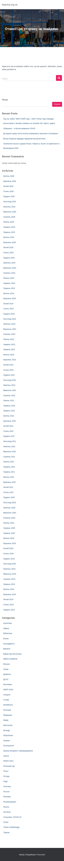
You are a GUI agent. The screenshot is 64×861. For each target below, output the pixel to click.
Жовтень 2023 (9, 324)
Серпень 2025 (9, 217)
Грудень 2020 (9, 497)
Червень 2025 (9, 227)
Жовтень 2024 (9, 263)
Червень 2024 (9, 283)
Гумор (5, 669)
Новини (6, 741)
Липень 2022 (8, 400)
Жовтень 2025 (9, 207)
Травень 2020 (9, 533)
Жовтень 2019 (9, 569)
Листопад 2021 (9, 441)
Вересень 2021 (9, 451)
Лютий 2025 (8, 247)
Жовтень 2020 (9, 508)
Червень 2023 (9, 344)
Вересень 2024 (9, 268)
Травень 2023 (9, 349)
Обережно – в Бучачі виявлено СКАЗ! (19, 128)
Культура (7, 710)
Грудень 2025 (9, 196)
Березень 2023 (9, 360)
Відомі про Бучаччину (12, 654)
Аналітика (7, 623)
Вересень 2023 (9, 329)
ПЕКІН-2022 (8, 761)
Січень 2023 (8, 370)
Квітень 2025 (8, 237)
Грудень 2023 (9, 314)
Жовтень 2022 (9, 385)
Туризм (6, 832)
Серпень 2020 (9, 518)
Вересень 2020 (9, 513)
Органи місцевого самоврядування (18, 751)
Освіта (6, 756)
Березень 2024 (9, 298)
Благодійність (9, 644)
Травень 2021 (9, 472)
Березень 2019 (9, 594)
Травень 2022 (9, 411)
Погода (6, 776)
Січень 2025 (8, 253)
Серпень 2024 (9, 273)
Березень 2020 (9, 543)
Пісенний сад (9, 766)
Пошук (5, 100)
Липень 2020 (8, 523)
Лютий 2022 (8, 426)
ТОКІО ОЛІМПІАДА (11, 827)
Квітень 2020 (8, 538)
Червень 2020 (9, 528)
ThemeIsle (40, 855)
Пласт (5, 771)
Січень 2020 (8, 553)
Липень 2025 (8, 222)
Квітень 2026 (8, 176)
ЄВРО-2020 (8, 690)
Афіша (6, 628)
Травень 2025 (9, 232)
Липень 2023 (8, 339)
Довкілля (7, 674)
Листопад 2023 (9, 319)
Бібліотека (7, 633)
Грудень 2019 (9, 559)
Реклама (7, 797)
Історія (6, 700)
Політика (7, 786)
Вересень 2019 (9, 574)
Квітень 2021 (8, 477)
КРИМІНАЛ (8, 705)
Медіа (5, 720)
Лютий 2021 (8, 487)
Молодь (6, 730)
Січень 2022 (8, 431)
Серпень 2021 (9, 457)
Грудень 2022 (9, 375)
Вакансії (6, 649)
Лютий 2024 (8, 304)
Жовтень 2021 (9, 446)
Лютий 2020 (8, 548)
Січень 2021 (8, 492)
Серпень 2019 (9, 579)
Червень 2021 (9, 467)
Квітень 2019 (8, 589)
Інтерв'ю (6, 695)
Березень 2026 (9, 181)
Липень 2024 (8, 278)
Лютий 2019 (8, 599)
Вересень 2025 (9, 212)
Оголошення (8, 746)
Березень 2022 (9, 421)
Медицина (7, 715)
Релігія (6, 807)
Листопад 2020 (9, 502)
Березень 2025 (9, 242)
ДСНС (6, 679)
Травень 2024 (9, 288)
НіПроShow (8, 735)
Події (5, 781)
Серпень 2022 (9, 395)
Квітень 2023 (8, 355)
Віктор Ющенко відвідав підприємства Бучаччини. (24, 139)
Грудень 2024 (9, 258)
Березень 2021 (9, 482)
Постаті (6, 792)
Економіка (7, 684)
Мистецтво (7, 725)
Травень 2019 (9, 584)
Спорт (5, 822)
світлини (6, 812)
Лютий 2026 (8, 186)
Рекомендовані (9, 802)
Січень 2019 (8, 605)
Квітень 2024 (8, 293)
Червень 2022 (9, 406)
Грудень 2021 (9, 436)
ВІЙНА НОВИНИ (10, 659)
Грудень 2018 (9, 610)
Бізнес (6, 638)
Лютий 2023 (8, 365)
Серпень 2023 (9, 334)
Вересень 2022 (9, 390)
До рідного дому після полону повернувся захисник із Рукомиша (30, 133)
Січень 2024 (8, 309)
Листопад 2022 (9, 380)
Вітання (6, 664)
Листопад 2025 (9, 202)
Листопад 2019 (9, 564)
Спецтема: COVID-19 (12, 817)
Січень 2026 (8, 191)
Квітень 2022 (8, 416)
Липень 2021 (8, 462)
